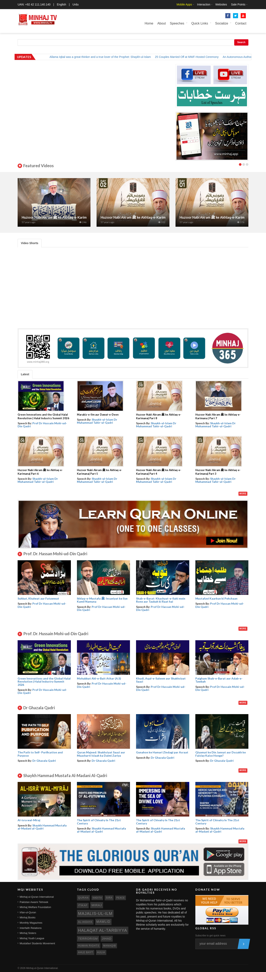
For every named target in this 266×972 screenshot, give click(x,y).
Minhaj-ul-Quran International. (42, 968)
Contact (240, 23)
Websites (221, 4)
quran (83, 897)
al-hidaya (85, 922)
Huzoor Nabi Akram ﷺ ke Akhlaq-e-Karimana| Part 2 (142, 217)
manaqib (109, 945)
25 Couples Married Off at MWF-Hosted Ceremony (191, 56)
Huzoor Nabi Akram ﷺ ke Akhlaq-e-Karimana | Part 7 (63, 217)
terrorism (88, 938)
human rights (88, 945)
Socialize (221, 23)
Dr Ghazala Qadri (44, 760)
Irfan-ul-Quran (28, 912)
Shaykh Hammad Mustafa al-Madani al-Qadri (42, 827)
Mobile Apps (184, 4)
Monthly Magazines (31, 922)
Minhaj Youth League (32, 938)
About (161, 23)
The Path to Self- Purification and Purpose (40, 754)
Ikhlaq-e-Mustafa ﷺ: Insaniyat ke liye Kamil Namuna (102, 600)
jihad (107, 938)
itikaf (83, 905)
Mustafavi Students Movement (37, 943)
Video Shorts (29, 243)
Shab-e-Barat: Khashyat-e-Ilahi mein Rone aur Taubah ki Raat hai (160, 600)
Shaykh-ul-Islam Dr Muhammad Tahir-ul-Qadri (97, 421)
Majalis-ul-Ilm (95, 913)
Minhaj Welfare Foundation (35, 907)
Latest (25, 374)
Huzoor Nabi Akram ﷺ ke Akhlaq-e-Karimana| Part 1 (221, 217)
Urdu (75, 4)
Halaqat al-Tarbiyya (102, 930)
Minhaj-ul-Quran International (37, 896)
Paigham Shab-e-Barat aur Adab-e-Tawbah (219, 680)
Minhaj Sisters (28, 933)
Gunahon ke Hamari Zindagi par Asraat (162, 752)
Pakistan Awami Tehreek (34, 902)
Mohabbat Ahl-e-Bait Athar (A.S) (99, 678)
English (61, 4)
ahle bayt (85, 952)
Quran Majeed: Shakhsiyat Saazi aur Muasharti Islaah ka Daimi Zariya (101, 754)
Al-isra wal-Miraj (29, 820)
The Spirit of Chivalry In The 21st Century (99, 821)
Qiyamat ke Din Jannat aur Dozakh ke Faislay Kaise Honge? (220, 754)
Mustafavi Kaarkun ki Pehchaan (216, 598)
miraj (97, 905)
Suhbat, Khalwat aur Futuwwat (38, 598)
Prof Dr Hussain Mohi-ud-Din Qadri (42, 424)
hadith (97, 897)
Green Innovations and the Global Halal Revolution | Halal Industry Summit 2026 (44, 681)
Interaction (203, 4)
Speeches (177, 23)
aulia (101, 952)
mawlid (103, 921)
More (242, 493)
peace (120, 897)
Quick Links (199, 23)
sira (109, 897)
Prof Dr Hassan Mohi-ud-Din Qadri (42, 605)
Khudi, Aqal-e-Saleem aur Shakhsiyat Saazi (161, 680)
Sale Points (238, 4)
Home (149, 23)
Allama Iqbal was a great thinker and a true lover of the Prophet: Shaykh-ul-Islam (104, 56)
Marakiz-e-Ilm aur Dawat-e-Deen (98, 414)
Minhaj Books (27, 917)
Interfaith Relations (30, 927)
